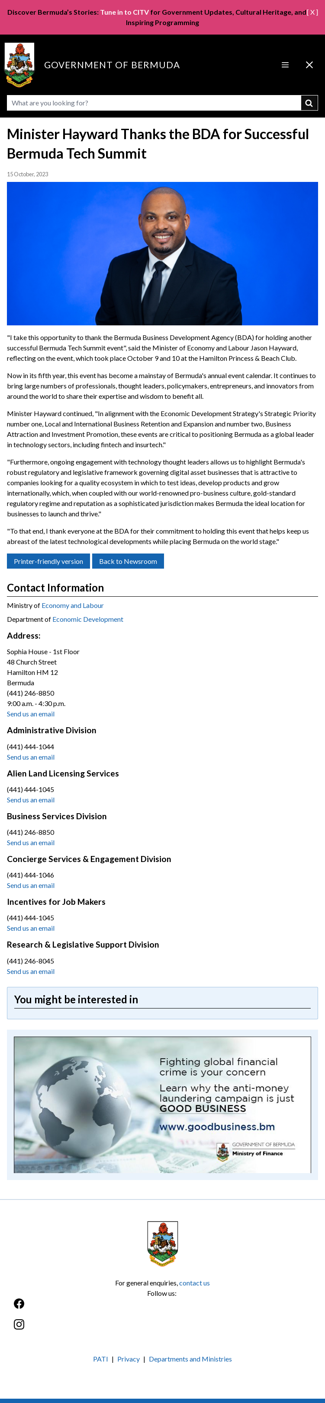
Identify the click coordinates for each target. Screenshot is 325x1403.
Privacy (128, 1359)
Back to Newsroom (128, 561)
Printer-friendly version (48, 561)
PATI (100, 1359)
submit (309, 103)
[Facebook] (162, 1308)
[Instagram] (162, 1329)
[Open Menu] (285, 64)
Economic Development (87, 619)
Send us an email (31, 713)
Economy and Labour (73, 605)
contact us (194, 1283)
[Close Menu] (309, 64)
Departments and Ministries (190, 1359)
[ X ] (312, 12)
